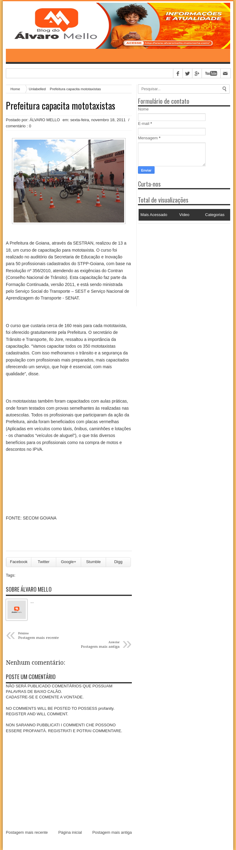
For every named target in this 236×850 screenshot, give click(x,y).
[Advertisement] (176, 261)
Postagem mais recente (27, 832)
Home (15, 89)
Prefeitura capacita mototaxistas (60, 105)
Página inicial (70, 832)
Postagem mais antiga (112, 832)
